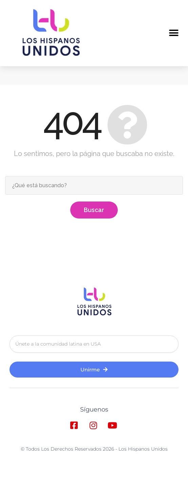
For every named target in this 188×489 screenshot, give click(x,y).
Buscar (94, 246)
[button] (173, 32)
